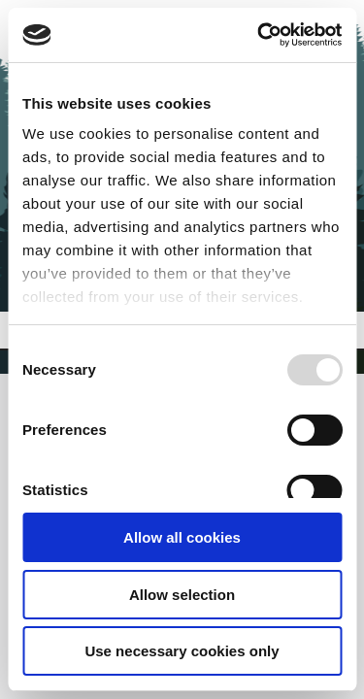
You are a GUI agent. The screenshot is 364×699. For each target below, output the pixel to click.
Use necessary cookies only (181, 651)
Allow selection (182, 594)
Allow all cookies (182, 537)
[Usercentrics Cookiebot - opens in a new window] (259, 35)
